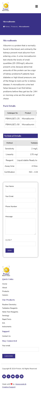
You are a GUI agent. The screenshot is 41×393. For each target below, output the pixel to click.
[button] (30, 6)
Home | (6, 27)
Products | (14, 27)
